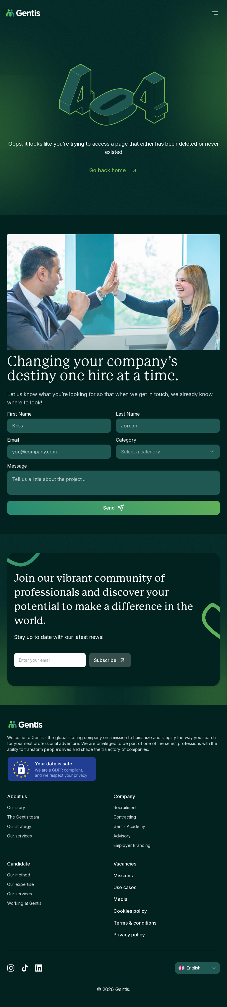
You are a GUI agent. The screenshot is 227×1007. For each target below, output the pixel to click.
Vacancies (125, 864)
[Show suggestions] (214, 451)
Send (113, 507)
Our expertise (20, 884)
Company (124, 796)
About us (17, 796)
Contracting (125, 816)
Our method (18, 874)
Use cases (125, 887)
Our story (16, 807)
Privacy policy (129, 935)
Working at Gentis (24, 903)
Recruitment (125, 807)
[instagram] (10, 968)
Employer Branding (132, 845)
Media (120, 899)
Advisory (122, 835)
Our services (19, 835)
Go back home (113, 170)
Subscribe (110, 660)
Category (126, 440)
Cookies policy (130, 911)
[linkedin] (38, 968)
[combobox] (162, 451)
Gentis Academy (129, 826)
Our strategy (19, 826)
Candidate (18, 864)
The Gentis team (23, 816)
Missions (123, 876)
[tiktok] (25, 968)
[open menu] (215, 13)
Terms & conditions (135, 923)
